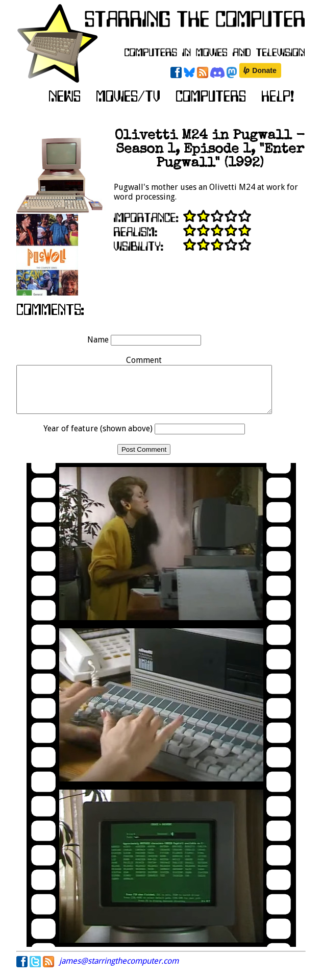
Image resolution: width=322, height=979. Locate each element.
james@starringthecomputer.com (119, 970)
